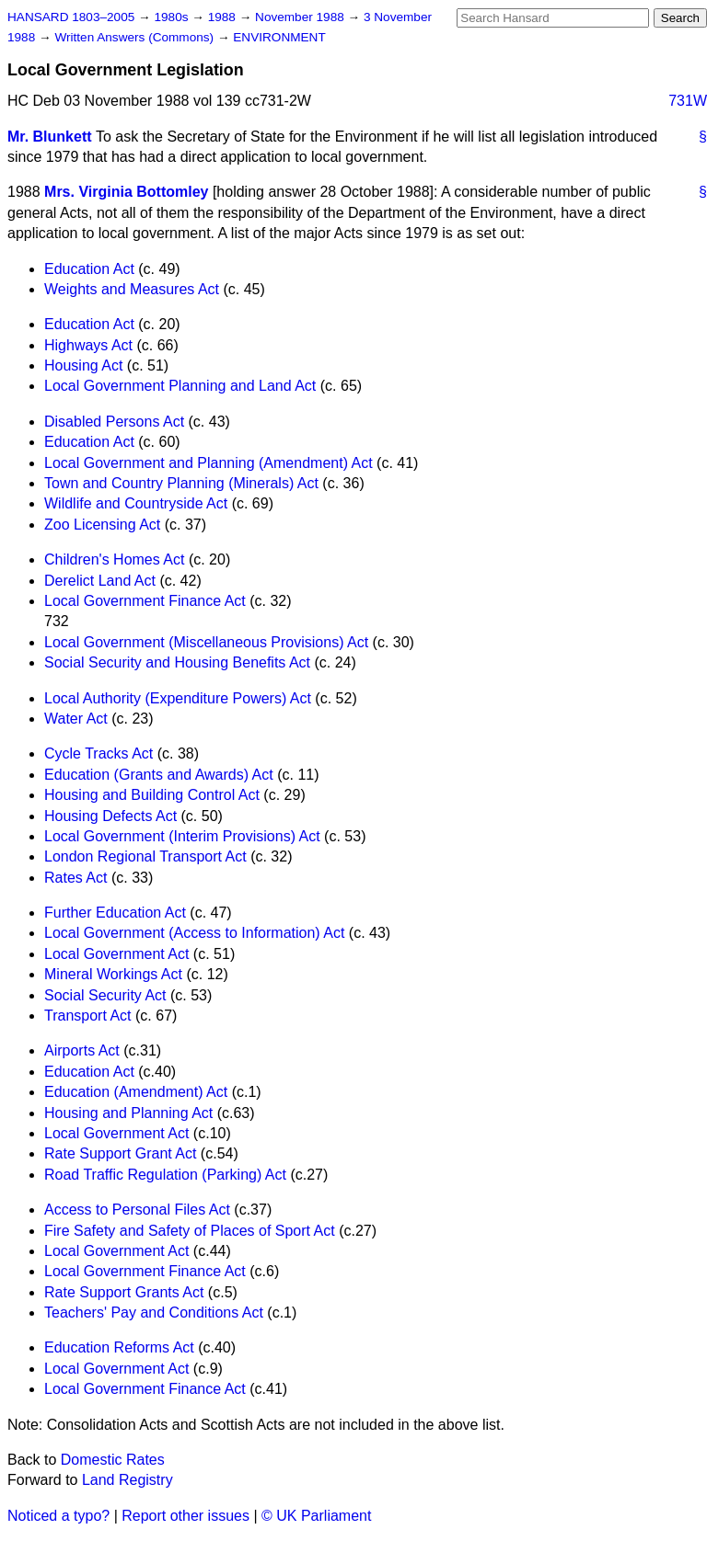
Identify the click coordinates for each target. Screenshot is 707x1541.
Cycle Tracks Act (98, 753)
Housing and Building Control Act (152, 795)
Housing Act (83, 365)
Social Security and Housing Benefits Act (177, 662)
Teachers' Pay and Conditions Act (153, 1312)
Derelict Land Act (100, 580)
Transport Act (88, 1015)
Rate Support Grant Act (120, 1153)
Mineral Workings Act (113, 974)
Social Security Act (105, 995)
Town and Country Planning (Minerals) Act (181, 483)
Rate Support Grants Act (123, 1292)
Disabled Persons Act (114, 421)
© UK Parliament (316, 1516)
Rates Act (75, 877)
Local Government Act (116, 954)
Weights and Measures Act (131, 289)
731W (687, 100)
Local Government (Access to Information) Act (194, 933)
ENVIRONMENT (279, 37)
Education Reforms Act (119, 1347)
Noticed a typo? (58, 1516)
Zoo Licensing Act (102, 524)
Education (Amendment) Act (135, 1092)
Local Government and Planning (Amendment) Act (208, 463)
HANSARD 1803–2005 (70, 17)
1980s (172, 17)
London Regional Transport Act (145, 856)
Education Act (89, 269)
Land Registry (127, 1480)
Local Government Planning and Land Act (180, 386)
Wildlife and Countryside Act (135, 503)
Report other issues (185, 1516)
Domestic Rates (113, 1459)
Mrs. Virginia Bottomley (126, 192)
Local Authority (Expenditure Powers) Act (177, 698)
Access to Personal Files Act (137, 1209)
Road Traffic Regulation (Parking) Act (165, 1174)
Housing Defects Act (110, 816)
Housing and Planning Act (128, 1113)
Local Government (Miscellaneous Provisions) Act (206, 642)
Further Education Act (115, 912)
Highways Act (88, 345)
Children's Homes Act (114, 559)
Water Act (76, 718)
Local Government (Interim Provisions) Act (182, 836)
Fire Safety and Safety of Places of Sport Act (189, 1231)
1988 (223, 17)
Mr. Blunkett (49, 136)
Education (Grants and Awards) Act (158, 774)
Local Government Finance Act (145, 601)
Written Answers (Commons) (135, 37)
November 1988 (301, 17)
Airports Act (82, 1050)
